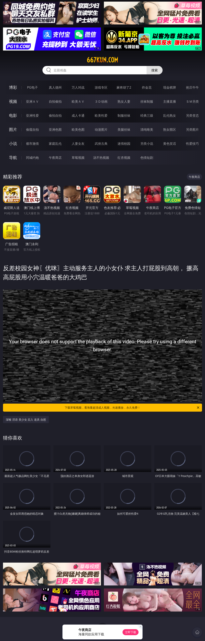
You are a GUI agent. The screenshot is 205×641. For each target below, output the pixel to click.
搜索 (154, 70)
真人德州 (55, 87)
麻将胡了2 (124, 87)
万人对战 (78, 87)
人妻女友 (78, 143)
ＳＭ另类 (192, 101)
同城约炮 (32, 157)
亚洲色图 (55, 129)
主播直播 (169, 101)
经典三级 (146, 115)
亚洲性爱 (32, 115)
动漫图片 (101, 129)
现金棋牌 (169, 87)
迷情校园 (124, 143)
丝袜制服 (146, 101)
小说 (13, 143)
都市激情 (32, 143)
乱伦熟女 (169, 115)
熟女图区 (169, 129)
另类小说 (146, 143)
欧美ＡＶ (78, 101)
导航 (13, 157)
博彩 (13, 87)
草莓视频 (78, 157)
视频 (13, 101)
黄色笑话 (169, 143)
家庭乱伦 (55, 143)
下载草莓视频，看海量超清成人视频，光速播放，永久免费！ (132, 407)
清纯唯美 (146, 129)
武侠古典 (101, 143)
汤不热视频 (101, 157)
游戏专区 (101, 87)
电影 (13, 115)
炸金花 (147, 87)
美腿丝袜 (124, 129)
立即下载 (130, 632)
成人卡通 (78, 115)
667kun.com (102, 60)
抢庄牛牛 (192, 87)
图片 (13, 129)
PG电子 (32, 87)
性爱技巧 (192, 143)
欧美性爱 (101, 115)
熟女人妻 (124, 101)
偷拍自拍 (55, 115)
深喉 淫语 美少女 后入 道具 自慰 (26, 419)
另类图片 (192, 129)
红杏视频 (124, 157)
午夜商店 (55, 157)
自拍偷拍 (55, 101)
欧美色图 (78, 129)
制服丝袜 (124, 115)
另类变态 (192, 115)
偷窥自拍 (32, 129)
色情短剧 (146, 157)
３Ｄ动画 (101, 101)
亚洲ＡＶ (32, 101)
